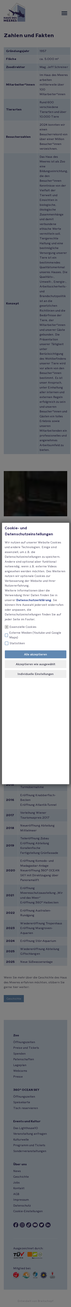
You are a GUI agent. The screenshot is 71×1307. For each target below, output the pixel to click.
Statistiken (15, 643)
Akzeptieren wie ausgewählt (35, 664)
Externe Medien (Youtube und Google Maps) (33, 635)
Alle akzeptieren (35, 654)
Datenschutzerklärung (33, 600)
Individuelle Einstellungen (35, 674)
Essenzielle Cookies (20, 627)
